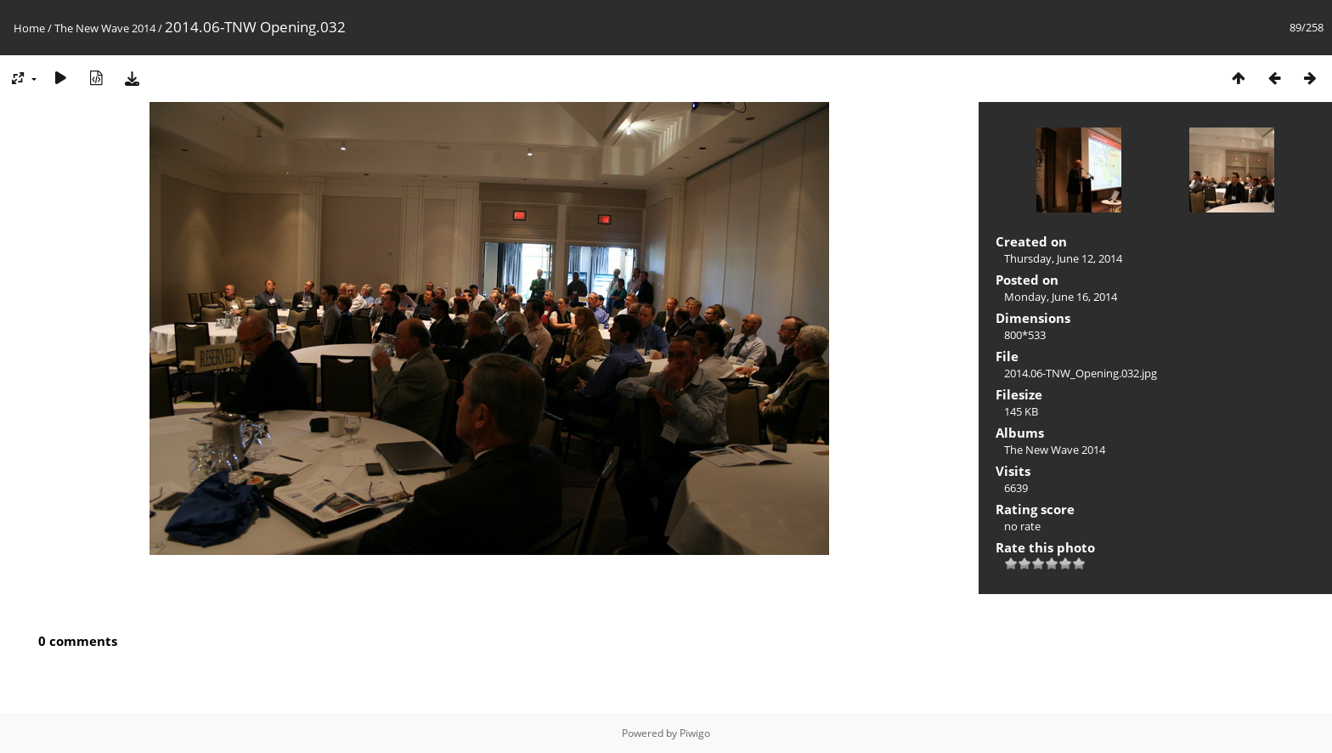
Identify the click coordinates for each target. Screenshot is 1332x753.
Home (29, 28)
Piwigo (695, 733)
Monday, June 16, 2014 (1060, 296)
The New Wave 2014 (104, 28)
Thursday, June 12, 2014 (1063, 258)
